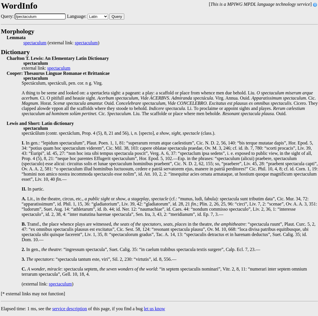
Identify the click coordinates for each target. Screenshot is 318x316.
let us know (154, 308)
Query (117, 16)
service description (69, 308)
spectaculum (34, 43)
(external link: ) (61, 43)
